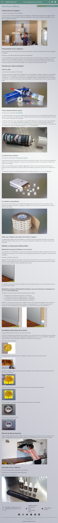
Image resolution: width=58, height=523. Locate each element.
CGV (2, 517)
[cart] (52, 2)
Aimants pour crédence (22, 158)
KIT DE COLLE (19, 72)
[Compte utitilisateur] (55, 2)
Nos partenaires (50, 517)
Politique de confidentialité (10, 517)
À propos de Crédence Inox (38, 517)
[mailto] (49, 508)
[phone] (12, 507)
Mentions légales (27, 517)
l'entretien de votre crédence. (9, 475)
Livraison (20, 517)
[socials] (19, 514)
